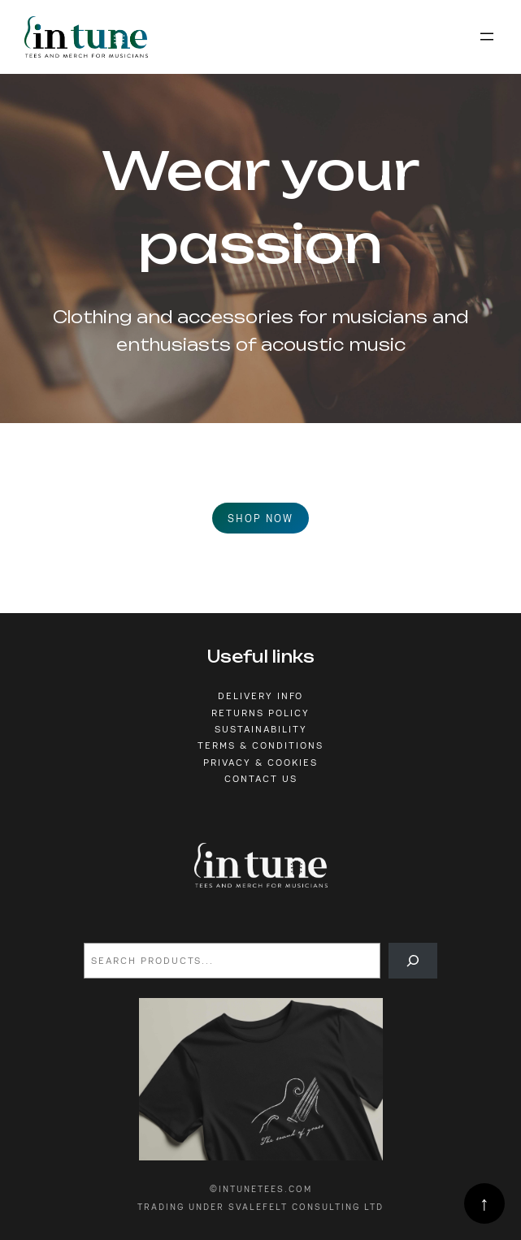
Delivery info (260, 695)
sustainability (261, 729)
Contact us (260, 778)
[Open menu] (487, 36)
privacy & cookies (260, 762)
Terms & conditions (260, 745)
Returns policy (260, 712)
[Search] (413, 961)
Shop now (260, 518)
